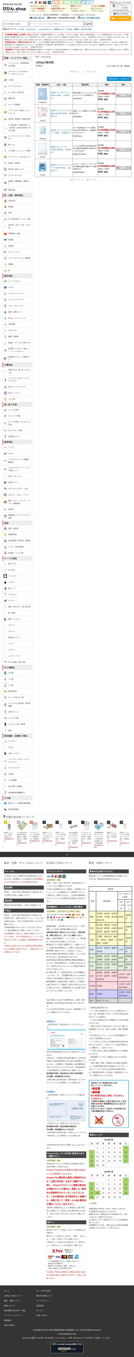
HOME (37, 57)
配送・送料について (12, 1301)
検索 (88, 23)
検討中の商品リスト (44, 1296)
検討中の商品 (120, 13)
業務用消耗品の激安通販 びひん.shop (69, 1330)
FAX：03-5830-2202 (89, 17)
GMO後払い (51, 1092)
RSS (6, 1325)
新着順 (127, 66)
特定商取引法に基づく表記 (15, 1310)
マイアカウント (120, 7)
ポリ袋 (69, 29)
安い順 (119, 66)
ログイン (116, 2)
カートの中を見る (120, 18)
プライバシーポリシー (13, 1315)
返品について (9, 1306)
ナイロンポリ (31, 29)
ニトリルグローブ (45, 29)
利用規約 (7, 1320)
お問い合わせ (36, 17)
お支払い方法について (13, 1296)
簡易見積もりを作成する (119, 79)
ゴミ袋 (21, 29)
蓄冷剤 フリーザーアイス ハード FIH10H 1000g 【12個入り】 (61, 167)
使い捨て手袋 (86, 29)
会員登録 (39, 1306)
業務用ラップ (59, 29)
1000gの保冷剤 (46, 57)
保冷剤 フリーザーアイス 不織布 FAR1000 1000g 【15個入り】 (61, 113)
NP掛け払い (51, 1021)
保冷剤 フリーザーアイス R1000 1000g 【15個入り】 (60, 95)
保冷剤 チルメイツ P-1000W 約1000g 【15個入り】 (61, 149)
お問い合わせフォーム (24, 918)
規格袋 (76, 29)
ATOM (11, 1325)
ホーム (6, 1291)
